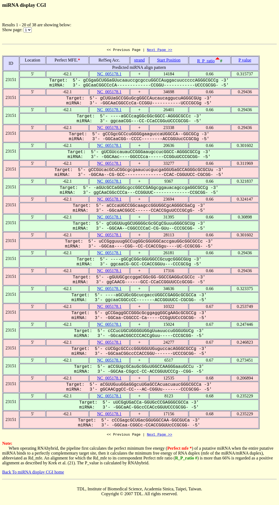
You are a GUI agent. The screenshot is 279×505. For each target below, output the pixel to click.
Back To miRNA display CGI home (33, 473)
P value (245, 61)
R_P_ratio (206, 61)
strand (139, 61)
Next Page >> (159, 50)
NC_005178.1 (109, 74)
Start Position (169, 61)
